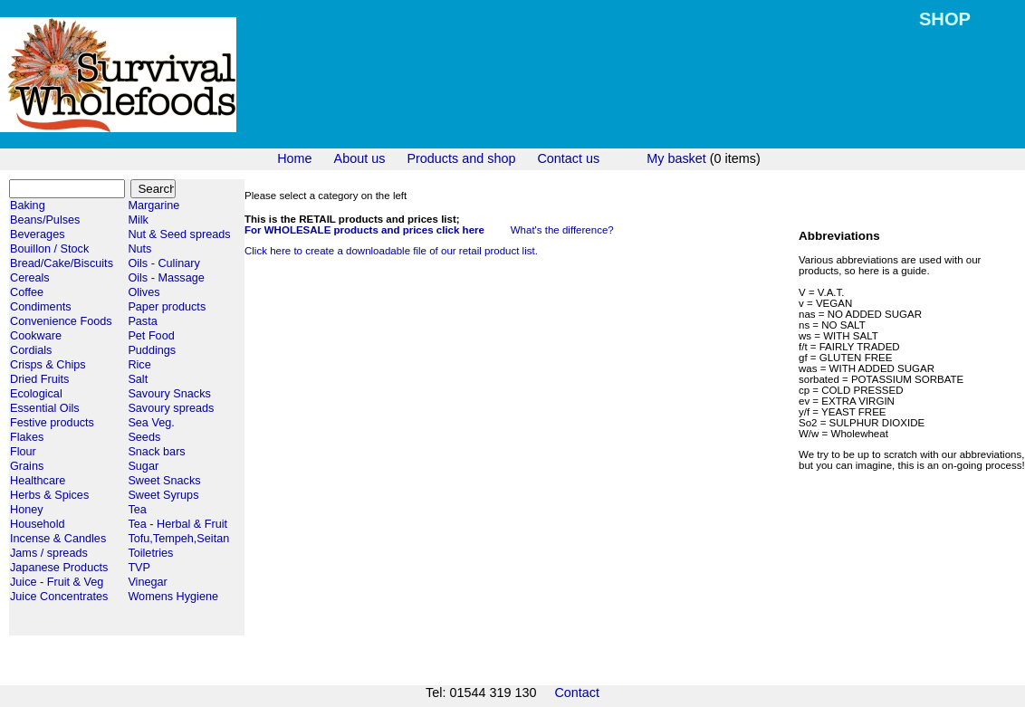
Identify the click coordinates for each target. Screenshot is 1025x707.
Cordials (31, 350)
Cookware (36, 336)
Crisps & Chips (48, 364)
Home (294, 158)
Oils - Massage (166, 278)
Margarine (153, 205)
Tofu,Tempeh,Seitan (178, 538)
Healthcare (37, 480)
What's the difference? (562, 230)
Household (37, 524)
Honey (26, 509)
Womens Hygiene (173, 596)
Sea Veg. (151, 422)
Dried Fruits (39, 379)
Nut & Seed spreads (179, 234)
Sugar (143, 466)
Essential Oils (45, 408)
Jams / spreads (49, 553)
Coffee (26, 292)
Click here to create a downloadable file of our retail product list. (391, 250)
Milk (138, 220)
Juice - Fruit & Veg (56, 582)
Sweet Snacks (164, 480)
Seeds (144, 437)
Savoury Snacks (169, 393)
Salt (138, 379)
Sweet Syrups (163, 495)
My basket (676, 158)
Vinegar (147, 582)
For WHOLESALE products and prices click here (364, 230)
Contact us (568, 158)
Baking (27, 205)
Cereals (30, 278)
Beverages (37, 234)
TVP (139, 567)
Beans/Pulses (45, 220)
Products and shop (461, 158)
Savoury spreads (171, 408)
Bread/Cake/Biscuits (61, 263)
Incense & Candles (58, 538)
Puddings (152, 350)
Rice (139, 364)
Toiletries (150, 553)
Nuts (139, 249)
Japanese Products (59, 567)
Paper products (167, 307)
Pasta (142, 321)
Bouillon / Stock (49, 249)
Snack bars (156, 451)
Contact (576, 692)
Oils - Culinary (163, 263)
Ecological (36, 393)
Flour (23, 451)
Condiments (41, 307)
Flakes (26, 437)
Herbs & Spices (49, 495)
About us (360, 158)
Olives (143, 292)
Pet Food (151, 336)
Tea (137, 509)
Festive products (52, 422)
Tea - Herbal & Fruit (177, 524)
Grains (26, 466)
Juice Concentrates (59, 596)
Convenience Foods (61, 321)
